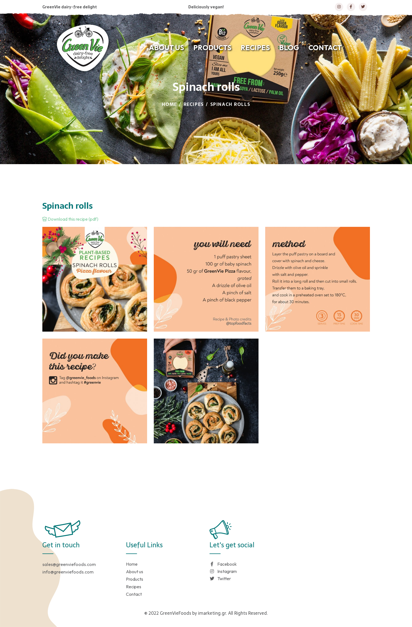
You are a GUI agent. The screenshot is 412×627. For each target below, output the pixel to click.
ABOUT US (166, 47)
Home (169, 104)
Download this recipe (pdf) (70, 219)
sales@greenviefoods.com (69, 564)
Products (134, 579)
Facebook (223, 564)
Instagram (223, 571)
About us (134, 571)
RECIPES (255, 47)
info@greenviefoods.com (68, 572)
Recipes (194, 104)
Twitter (220, 578)
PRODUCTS (212, 47)
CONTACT (325, 47)
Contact (134, 594)
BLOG (289, 47)
